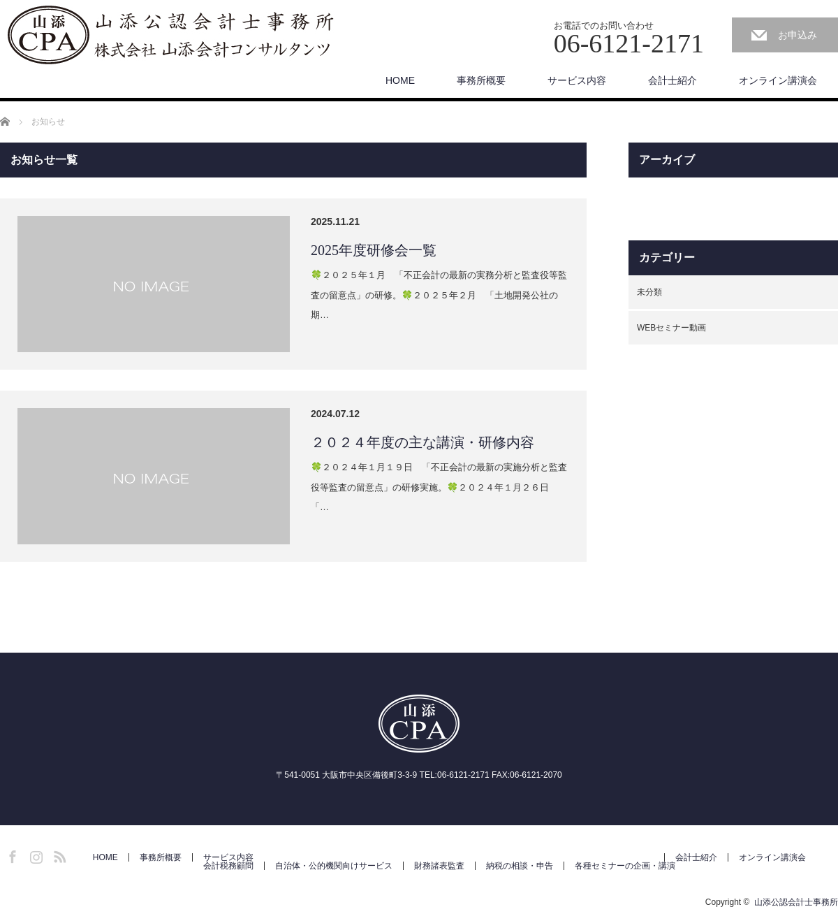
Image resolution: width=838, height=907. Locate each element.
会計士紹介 (672, 80)
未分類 (649, 292)
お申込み (797, 35)
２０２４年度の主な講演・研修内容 (422, 442)
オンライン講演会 (778, 80)
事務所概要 (481, 80)
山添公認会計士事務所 (796, 902)
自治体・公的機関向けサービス (333, 866)
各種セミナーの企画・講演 (625, 866)
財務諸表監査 (439, 866)
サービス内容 (576, 80)
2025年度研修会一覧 (373, 250)
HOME (400, 80)
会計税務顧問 (228, 866)
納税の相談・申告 (519, 866)
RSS (57, 854)
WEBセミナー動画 (671, 328)
